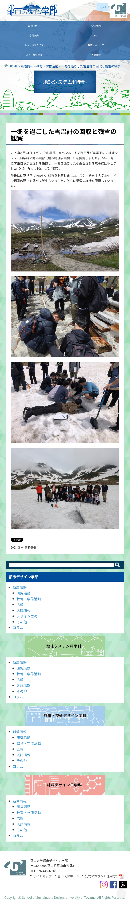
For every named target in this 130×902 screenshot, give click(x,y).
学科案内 (34, 35)
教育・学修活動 (29, 598)
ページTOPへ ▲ (121, 893)
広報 (20, 604)
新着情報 (20, 587)
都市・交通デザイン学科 (65, 716)
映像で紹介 (34, 25)
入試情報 (96, 54)
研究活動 (24, 592)
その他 (22, 621)
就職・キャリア (96, 45)
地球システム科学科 (65, 646)
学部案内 (96, 25)
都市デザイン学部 (23, 576)
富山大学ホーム (68, 876)
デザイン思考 (27, 616)
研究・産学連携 (34, 54)
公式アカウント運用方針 (104, 876)
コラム (96, 35)
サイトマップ (42, 876)
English (102, 7)
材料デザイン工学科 (65, 785)
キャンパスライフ (34, 45)
